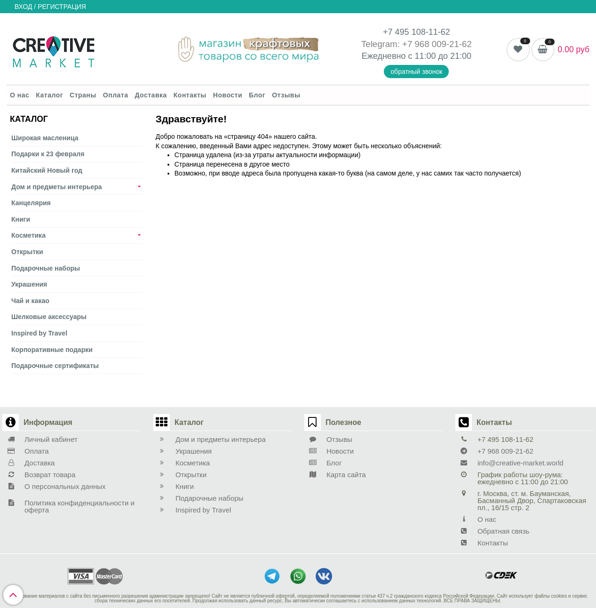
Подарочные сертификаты (55, 365)
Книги (20, 219)
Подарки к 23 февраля (47, 154)
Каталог (49, 95)
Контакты (190, 95)
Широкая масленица (45, 138)
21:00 (460, 56)
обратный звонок (416, 71)
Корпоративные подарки (52, 349)
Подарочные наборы (45, 268)
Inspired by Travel (39, 333)
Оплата (115, 95)
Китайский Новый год (46, 170)
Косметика (28, 235)
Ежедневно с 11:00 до (406, 56)
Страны (83, 95)
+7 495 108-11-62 (416, 32)
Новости (227, 95)
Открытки (27, 252)
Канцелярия (31, 203)
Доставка (151, 95)
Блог (257, 95)
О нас (19, 95)
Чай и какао (30, 300)
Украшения (29, 284)
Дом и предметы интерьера (56, 187)
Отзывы (286, 95)
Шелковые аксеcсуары (49, 316)
